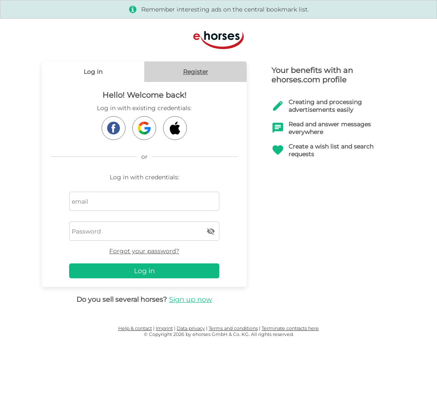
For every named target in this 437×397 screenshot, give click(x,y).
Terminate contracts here (290, 328)
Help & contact (135, 328)
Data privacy (191, 328)
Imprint (164, 328)
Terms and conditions (233, 328)
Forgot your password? (144, 251)
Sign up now (190, 299)
